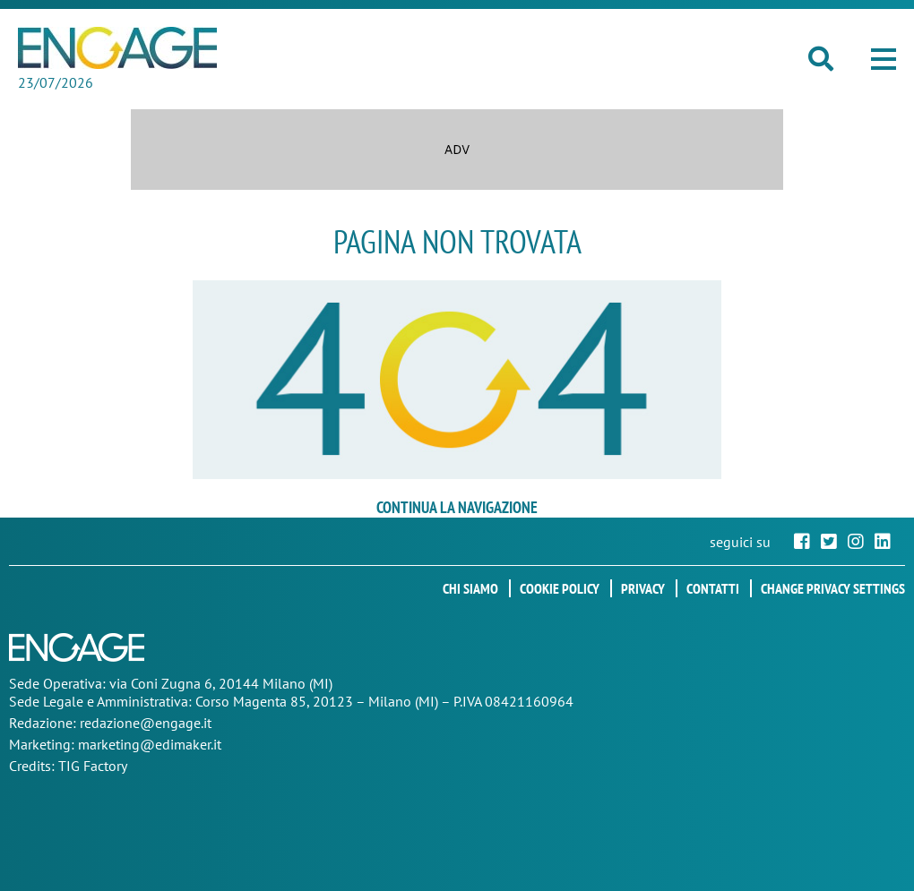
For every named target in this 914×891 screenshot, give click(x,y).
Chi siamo (470, 588)
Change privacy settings (833, 588)
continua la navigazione (457, 507)
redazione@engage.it (145, 723)
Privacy (643, 588)
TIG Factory (92, 766)
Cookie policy (559, 588)
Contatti (712, 588)
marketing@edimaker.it (149, 744)
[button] (883, 59)
